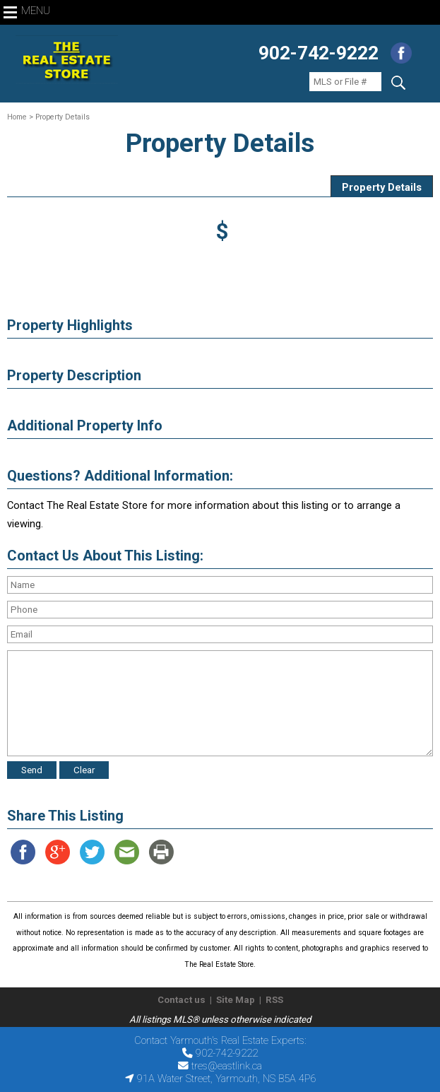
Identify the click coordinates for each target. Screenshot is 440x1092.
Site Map (235, 999)
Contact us (181, 999)
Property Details (382, 187)
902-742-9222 (318, 53)
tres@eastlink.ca (226, 1065)
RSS (274, 999)
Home (17, 117)
